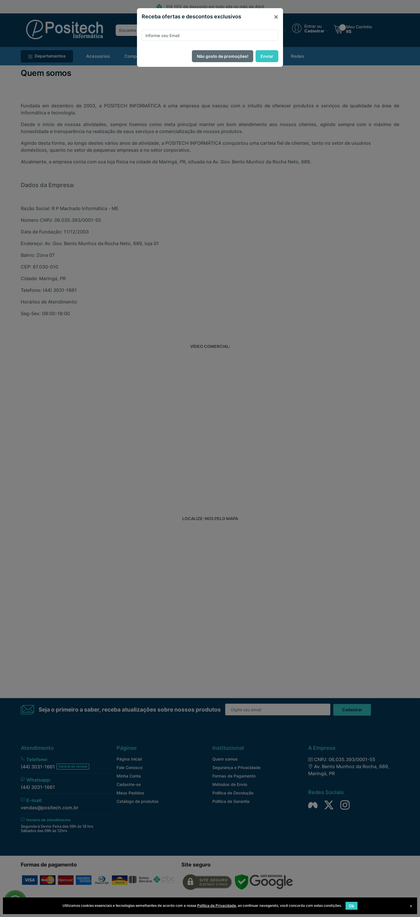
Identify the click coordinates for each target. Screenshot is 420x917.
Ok (351, 905)
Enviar (267, 56)
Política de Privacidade (216, 905)
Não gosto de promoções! (222, 56)
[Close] (276, 16)
